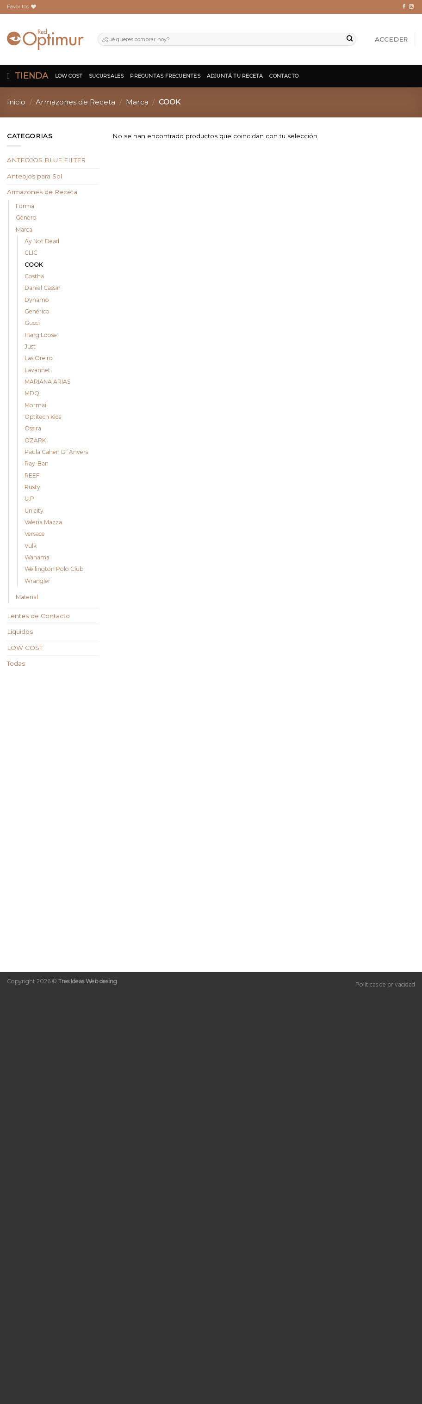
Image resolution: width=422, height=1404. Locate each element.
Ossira (33, 428)
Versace (35, 533)
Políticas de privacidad (385, 984)
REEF (32, 475)
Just (30, 346)
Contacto (283, 76)
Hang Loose (41, 334)
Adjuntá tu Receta (235, 76)
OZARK (35, 440)
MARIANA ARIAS (48, 381)
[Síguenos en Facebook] (404, 6)
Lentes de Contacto (38, 615)
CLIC (31, 252)
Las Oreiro (39, 358)
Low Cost (69, 76)
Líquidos (20, 631)
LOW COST (25, 647)
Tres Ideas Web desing (87, 981)
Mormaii (36, 405)
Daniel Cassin (43, 287)
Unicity (34, 510)
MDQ (32, 393)
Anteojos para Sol (34, 176)
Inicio (16, 102)
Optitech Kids (43, 416)
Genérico (37, 311)
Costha (34, 276)
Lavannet (37, 370)
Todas (16, 663)
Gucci (32, 322)
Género (26, 217)
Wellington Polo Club (54, 568)
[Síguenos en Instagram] (411, 6)
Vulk (31, 545)
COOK (34, 264)
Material (27, 597)
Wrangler (37, 580)
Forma (25, 205)
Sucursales (106, 76)
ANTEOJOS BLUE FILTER (46, 160)
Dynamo (37, 299)
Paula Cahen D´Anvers (56, 451)
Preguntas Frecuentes (165, 76)
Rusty (32, 487)
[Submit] (349, 39)
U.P (29, 498)
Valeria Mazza (43, 522)
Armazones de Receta (75, 102)
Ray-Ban (37, 463)
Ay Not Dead (42, 241)
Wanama (37, 557)
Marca (137, 102)
